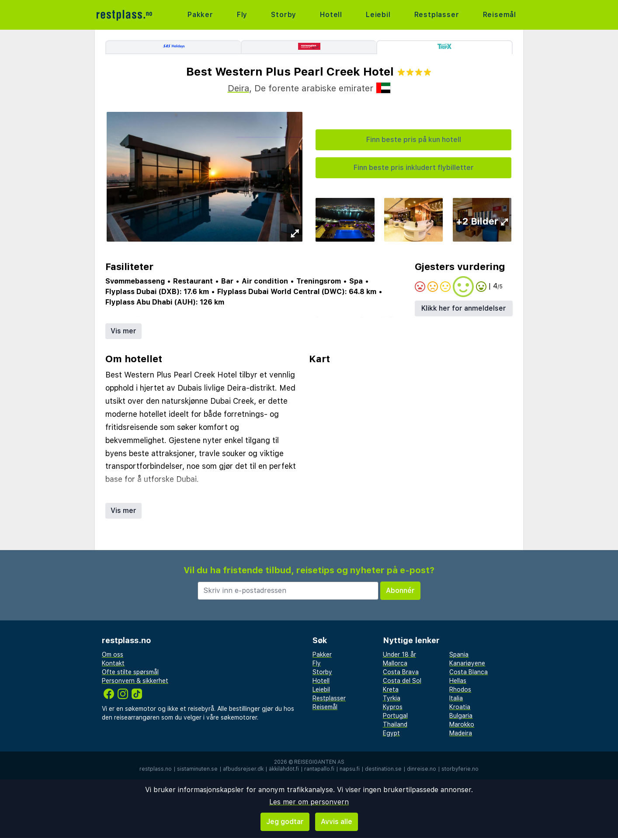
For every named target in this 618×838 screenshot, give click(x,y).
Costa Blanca (468, 671)
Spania (459, 654)
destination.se (383, 769)
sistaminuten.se (197, 769)
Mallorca (395, 663)
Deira (238, 88)
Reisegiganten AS (319, 762)
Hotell (331, 14)
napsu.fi (350, 769)
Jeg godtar (285, 821)
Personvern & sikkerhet (135, 680)
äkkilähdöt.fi (284, 769)
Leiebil (378, 14)
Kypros (393, 706)
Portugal (395, 715)
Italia (456, 698)
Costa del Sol (402, 680)
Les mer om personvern (309, 802)
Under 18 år (399, 654)
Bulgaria (460, 715)
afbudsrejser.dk (243, 769)
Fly (242, 14)
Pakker (200, 14)
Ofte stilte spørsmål (130, 671)
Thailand (395, 724)
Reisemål (499, 14)
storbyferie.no (460, 769)
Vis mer (123, 331)
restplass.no (155, 769)
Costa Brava (401, 671)
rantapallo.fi (319, 769)
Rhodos (460, 689)
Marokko (461, 724)
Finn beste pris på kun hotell (413, 139)
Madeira (460, 733)
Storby (283, 14)
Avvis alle (336, 821)
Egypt (391, 733)
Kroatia (459, 706)
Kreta (391, 689)
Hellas (457, 680)
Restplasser (436, 14)
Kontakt (113, 663)
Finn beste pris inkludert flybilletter (414, 167)
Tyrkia (391, 698)
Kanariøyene (467, 663)
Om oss (112, 654)
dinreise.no (421, 769)
